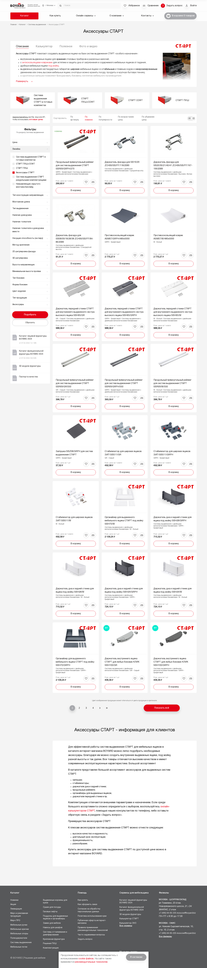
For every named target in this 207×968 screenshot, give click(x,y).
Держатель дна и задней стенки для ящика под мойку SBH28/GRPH (172, 519)
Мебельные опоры (19, 934)
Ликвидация (16, 909)
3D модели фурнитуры (130, 914)
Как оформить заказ (87, 904)
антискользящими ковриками (37, 63)
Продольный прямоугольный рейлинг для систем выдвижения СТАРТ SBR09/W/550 (172, 383)
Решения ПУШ (50, 943)
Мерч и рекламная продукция (19, 914)
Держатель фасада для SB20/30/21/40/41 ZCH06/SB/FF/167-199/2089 (172, 165)
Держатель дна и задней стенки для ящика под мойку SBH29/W (172, 590)
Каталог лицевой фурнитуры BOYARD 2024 (133, 901)
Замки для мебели (52, 923)
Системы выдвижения (21, 942)
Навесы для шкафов (52, 928)
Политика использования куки (92, 916)
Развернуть (22, 81)
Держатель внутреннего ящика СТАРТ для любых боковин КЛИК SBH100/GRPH (170, 662)
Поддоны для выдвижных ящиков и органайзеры (55, 917)
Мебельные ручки (18, 925)
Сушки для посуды (52, 907)
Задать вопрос (85, 939)
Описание (22, 46)
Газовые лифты (50, 912)
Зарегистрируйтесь (20, 117)
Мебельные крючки (19, 929)
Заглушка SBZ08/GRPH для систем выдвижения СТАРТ (74, 453)
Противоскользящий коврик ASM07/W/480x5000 (168, 237)
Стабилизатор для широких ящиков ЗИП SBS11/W (74, 519)
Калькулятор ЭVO (127, 923)
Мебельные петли (18, 947)
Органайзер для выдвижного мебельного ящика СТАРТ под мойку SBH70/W (124, 520)
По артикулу (74, 118)
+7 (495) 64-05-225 (167, 913)
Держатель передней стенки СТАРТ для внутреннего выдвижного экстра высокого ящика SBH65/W (172, 312)
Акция (13, 904)
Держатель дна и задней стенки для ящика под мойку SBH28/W (75, 590)
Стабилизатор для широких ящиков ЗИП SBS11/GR (123, 453)
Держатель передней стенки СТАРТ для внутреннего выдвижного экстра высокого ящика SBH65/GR (75, 312)
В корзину (76, 190)
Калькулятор (44, 46)
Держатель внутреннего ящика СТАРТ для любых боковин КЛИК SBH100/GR (122, 662)
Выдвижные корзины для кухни (55, 901)
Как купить (55, 16)
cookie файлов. (86, 959)
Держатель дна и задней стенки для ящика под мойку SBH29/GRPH (124, 590)
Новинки (14, 900)
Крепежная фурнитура (54, 939)
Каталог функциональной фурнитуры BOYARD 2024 (131, 908)
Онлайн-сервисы (86, 16)
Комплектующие (51, 948)
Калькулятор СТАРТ (129, 919)
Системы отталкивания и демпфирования (55, 933)
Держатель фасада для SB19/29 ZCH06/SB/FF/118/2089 (122, 164)
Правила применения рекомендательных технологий (93, 929)
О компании (117, 16)
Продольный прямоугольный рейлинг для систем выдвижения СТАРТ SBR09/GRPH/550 (124, 383)
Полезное (65, 46)
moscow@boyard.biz (186, 913)
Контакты (147, 16)
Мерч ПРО (15, 920)
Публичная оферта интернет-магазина (92, 922)
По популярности (105, 118)
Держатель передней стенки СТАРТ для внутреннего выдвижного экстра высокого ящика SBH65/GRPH (124, 312)
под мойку (53, 66)
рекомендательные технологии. (91, 962)
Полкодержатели (18, 938)
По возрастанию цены (126, 118)
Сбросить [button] (30, 323)
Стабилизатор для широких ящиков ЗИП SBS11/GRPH (171, 453)
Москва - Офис (167, 923)
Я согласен (136, 957)
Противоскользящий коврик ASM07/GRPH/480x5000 (119, 237)
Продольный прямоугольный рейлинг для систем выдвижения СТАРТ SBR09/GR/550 (75, 383)
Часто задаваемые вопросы (91, 935)
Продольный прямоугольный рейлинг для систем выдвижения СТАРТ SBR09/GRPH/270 (75, 165)
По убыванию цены (148, 118)
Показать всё (161, 708)
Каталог (24, 16)
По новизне (89, 118)
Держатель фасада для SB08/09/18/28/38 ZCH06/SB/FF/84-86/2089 (74, 239)
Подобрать (30, 315)
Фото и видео (88, 46)
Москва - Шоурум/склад (172, 900)
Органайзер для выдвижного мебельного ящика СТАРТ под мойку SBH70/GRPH (75, 662)
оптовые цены (36, 120)
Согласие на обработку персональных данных (89, 910)
